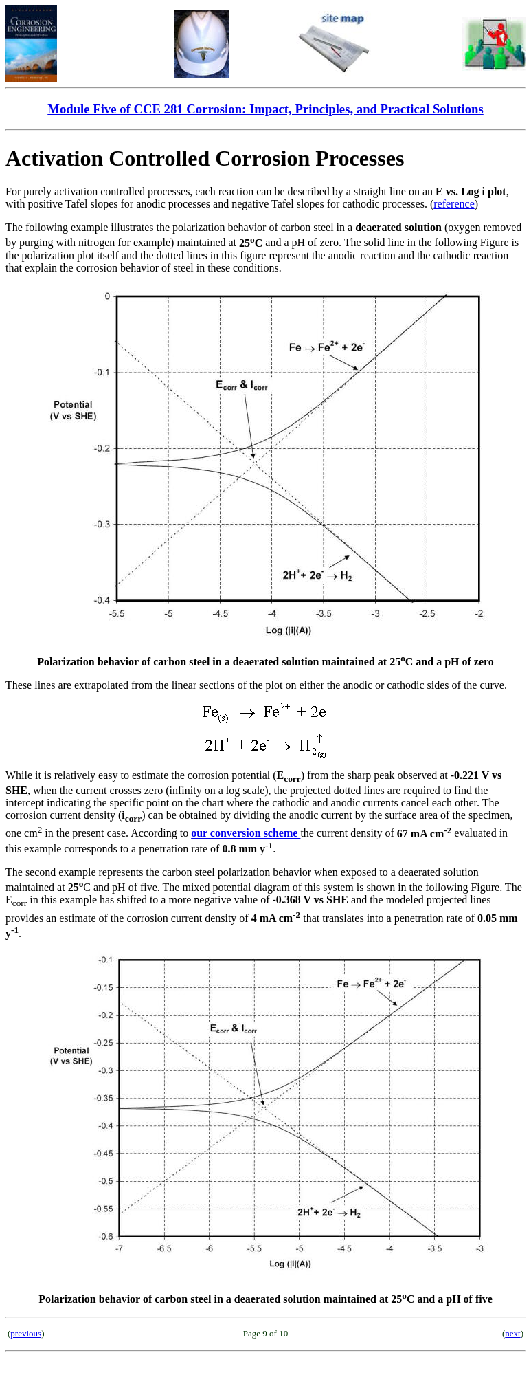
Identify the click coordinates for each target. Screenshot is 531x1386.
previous (25, 1333)
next (512, 1333)
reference (454, 204)
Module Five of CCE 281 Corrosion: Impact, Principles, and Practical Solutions (265, 109)
